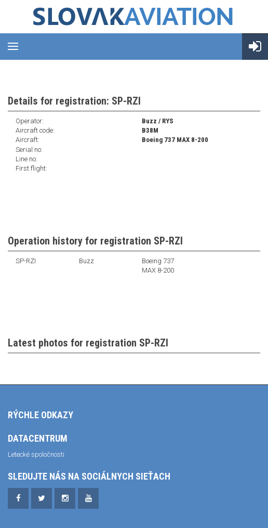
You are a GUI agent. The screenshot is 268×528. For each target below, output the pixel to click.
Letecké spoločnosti (36, 454)
